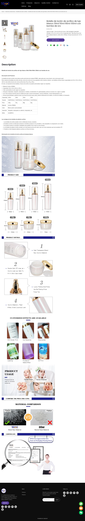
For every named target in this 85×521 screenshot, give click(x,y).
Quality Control (46, 3)
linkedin (67, 45)
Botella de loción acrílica (21, 11)
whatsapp (58, 45)
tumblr (64, 45)
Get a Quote (79, 4)
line (51, 45)
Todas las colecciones (10, 11)
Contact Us (55, 3)
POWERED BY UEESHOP (43, 518)
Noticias (24, 6)
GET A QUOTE (55, 40)
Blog (29, 6)
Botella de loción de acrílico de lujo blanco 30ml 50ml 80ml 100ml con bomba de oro (47, 11)
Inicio (23, 3)
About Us (37, 3)
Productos (29, 3)
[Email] (48, 499)
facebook (48, 45)
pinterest (61, 45)
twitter (54, 45)
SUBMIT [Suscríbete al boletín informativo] (57, 500)
